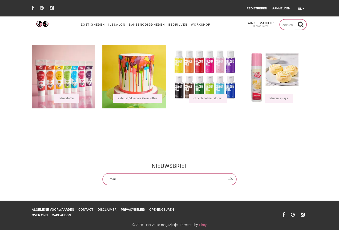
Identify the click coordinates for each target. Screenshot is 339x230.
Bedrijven (177, 24)
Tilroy (203, 225)
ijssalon (116, 24)
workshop (200, 24)
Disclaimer (107, 209)
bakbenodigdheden (147, 24)
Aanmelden (281, 8)
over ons (40, 215)
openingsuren (161, 209)
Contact (85, 209)
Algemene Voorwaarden (53, 209)
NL (301, 8)
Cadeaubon (61, 215)
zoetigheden (93, 24)
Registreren (257, 8)
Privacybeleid (133, 209)
